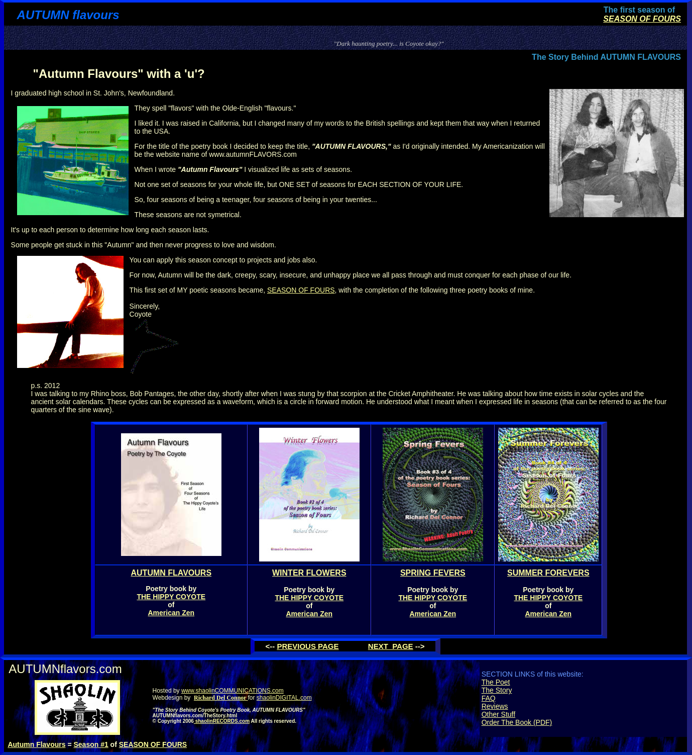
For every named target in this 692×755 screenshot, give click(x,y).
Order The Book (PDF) (517, 722)
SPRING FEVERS (433, 573)
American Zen (171, 613)
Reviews (495, 706)
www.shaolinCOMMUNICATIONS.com (232, 690)
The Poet (496, 682)
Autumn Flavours (36, 744)
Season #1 (90, 744)
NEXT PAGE (390, 646)
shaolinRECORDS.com (222, 721)
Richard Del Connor (221, 697)
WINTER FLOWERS (309, 573)
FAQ (489, 698)
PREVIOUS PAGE (307, 646)
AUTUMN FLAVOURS (171, 573)
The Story (497, 690)
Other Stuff (498, 714)
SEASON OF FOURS (642, 19)
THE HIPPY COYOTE (171, 597)
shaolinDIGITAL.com (284, 697)
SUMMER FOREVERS (548, 573)
